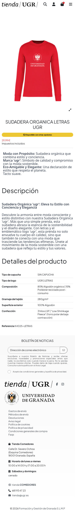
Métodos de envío (18, 414)
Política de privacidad (20, 427)
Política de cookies (19, 424)
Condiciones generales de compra (27, 431)
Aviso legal (14, 421)
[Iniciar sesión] (54, 5)
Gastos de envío (17, 411)
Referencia (8, 326)
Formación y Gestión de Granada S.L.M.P (42, 508)
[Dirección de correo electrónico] (34, 350)
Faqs (11, 434)
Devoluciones (16, 417)
